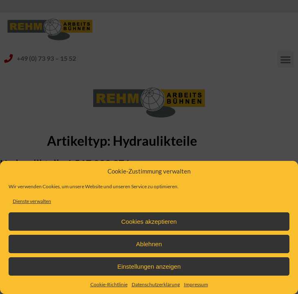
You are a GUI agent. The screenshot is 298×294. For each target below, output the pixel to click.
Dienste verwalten (32, 201)
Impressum (196, 284)
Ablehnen (149, 244)
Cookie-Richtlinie (109, 284)
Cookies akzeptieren (149, 221)
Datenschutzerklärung (156, 284)
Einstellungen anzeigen (149, 266)
